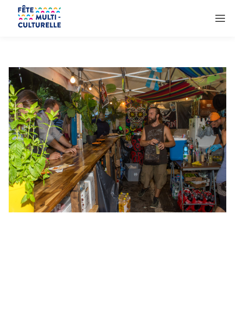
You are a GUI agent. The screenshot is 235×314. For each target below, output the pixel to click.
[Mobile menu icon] (220, 18)
